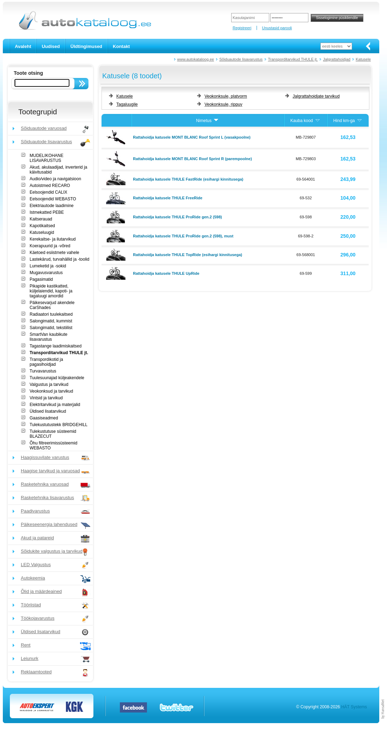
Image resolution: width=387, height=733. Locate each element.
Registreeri (242, 28)
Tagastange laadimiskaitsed (55, 346)
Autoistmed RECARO (50, 185)
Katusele (363, 59)
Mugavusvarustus (46, 272)
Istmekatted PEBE (47, 212)
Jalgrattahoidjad (336, 59)
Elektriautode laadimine (52, 205)
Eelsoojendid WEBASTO (53, 198)
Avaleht (23, 46)
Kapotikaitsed (42, 225)
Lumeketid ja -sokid (48, 265)
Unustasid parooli (277, 28)
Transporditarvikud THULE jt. (293, 59)
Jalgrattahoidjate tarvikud (316, 96)
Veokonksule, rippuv (223, 104)
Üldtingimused (86, 46)
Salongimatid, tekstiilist (51, 327)
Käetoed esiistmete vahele (54, 252)
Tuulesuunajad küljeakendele (57, 377)
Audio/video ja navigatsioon (55, 178)
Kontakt (121, 46)
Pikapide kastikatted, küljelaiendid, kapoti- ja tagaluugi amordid (51, 291)
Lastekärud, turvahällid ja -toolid (59, 259)
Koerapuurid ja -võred (50, 245)
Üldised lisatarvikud (48, 411)
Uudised (51, 46)
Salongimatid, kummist (51, 321)
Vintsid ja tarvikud (46, 397)
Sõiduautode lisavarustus (241, 59)
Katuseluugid (42, 232)
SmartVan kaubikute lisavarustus (48, 337)
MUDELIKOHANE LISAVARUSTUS (46, 158)
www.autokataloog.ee (195, 59)
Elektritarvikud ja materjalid (55, 404)
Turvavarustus (43, 371)
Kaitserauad (41, 219)
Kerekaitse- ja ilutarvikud (53, 239)
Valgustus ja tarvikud (49, 384)
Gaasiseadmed (44, 418)
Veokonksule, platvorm (225, 96)
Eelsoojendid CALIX (48, 192)
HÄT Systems (354, 706)
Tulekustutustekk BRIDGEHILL (58, 424)
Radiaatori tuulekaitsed (51, 314)
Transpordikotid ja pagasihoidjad (46, 362)
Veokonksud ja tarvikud (51, 391)
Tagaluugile (127, 104)
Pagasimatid (41, 279)
